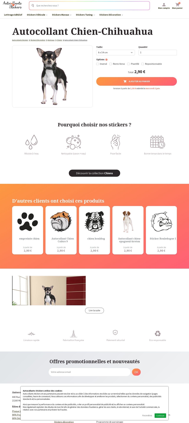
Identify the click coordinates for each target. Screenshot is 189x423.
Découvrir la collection (94, 173)
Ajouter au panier (136, 81)
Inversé (103, 63)
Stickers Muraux (61, 14)
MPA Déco (17, 418)
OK (136, 372)
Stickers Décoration (111, 14)
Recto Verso (119, 63)
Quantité (143, 47)
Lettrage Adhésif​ (13, 14)
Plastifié (135, 63)
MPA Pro (16, 414)
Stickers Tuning (85, 14)
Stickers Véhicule (37, 14)
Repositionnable (153, 63)
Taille (99, 47)
